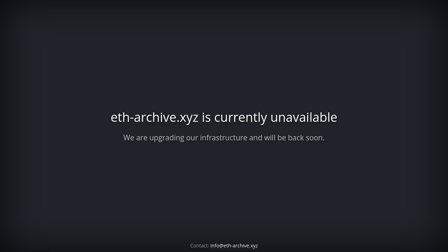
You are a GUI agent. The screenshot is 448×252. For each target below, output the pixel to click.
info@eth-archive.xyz (234, 245)
